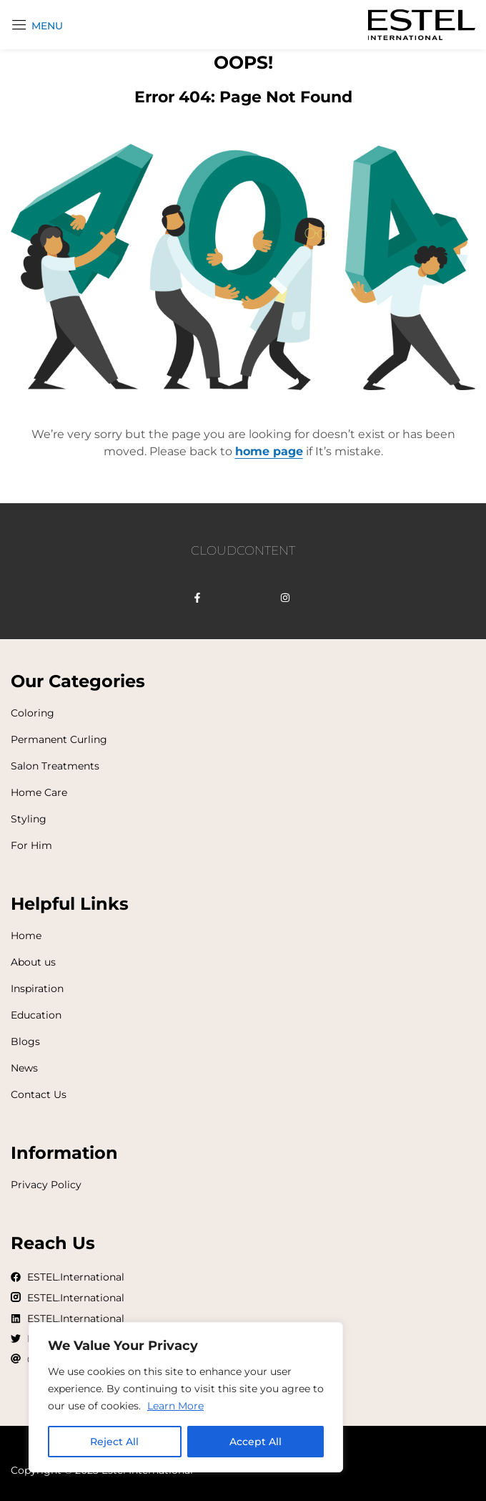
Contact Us (38, 1094)
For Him (31, 845)
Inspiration (37, 988)
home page (269, 451)
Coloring (32, 712)
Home (26, 935)
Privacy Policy (46, 1184)
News (24, 1068)
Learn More (175, 1405)
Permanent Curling (59, 739)
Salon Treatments (55, 765)
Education (36, 1015)
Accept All (255, 1441)
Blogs (25, 1041)
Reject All (114, 1441)
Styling (28, 818)
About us (33, 962)
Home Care (39, 792)
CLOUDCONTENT (243, 550)
